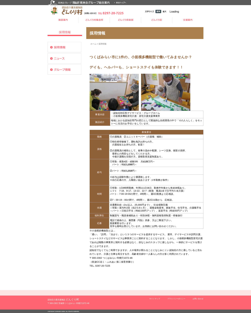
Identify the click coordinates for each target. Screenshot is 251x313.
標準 (158, 11)
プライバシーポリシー (176, 299)
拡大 (164, 11)
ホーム (93, 44)
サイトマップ (154, 299)
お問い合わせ (198, 299)
